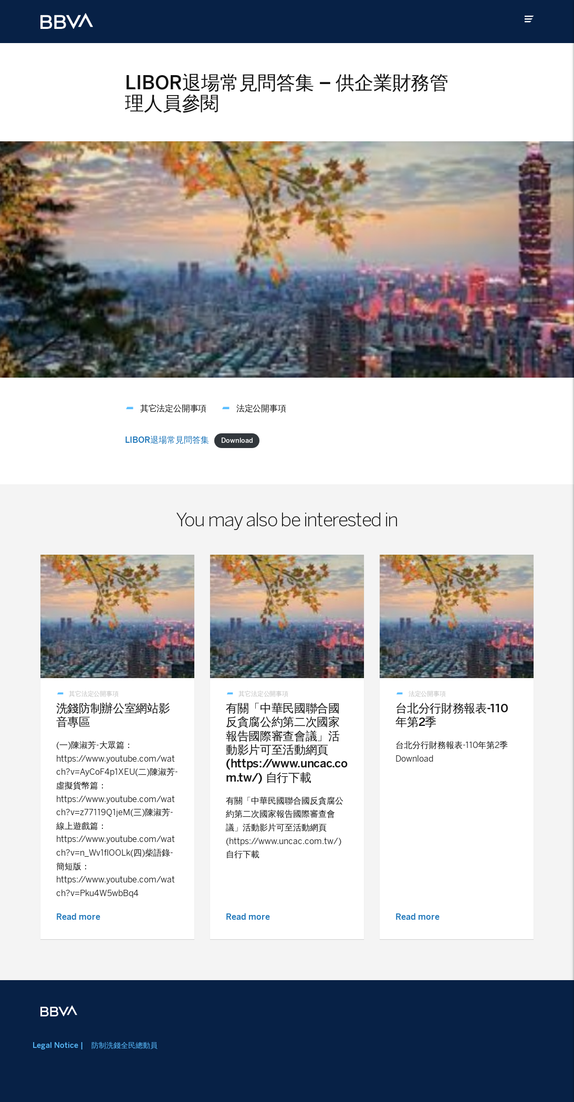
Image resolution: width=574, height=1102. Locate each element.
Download (237, 440)
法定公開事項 (261, 408)
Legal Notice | (58, 1045)
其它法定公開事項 (173, 408)
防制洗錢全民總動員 (124, 1045)
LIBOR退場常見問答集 (167, 440)
